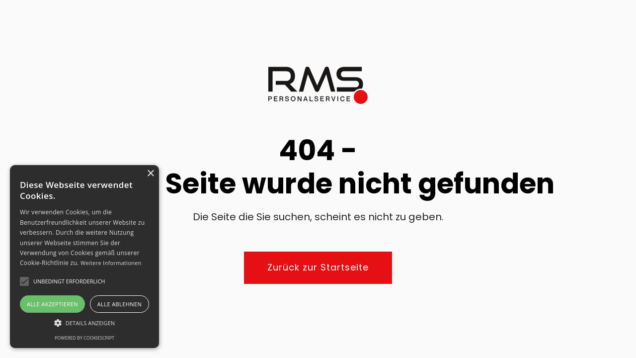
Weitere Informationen (111, 263)
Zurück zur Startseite (318, 267)
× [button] (150, 174)
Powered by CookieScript (84, 338)
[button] (84, 323)
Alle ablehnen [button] (119, 304)
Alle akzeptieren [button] (52, 304)
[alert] (84, 256)
